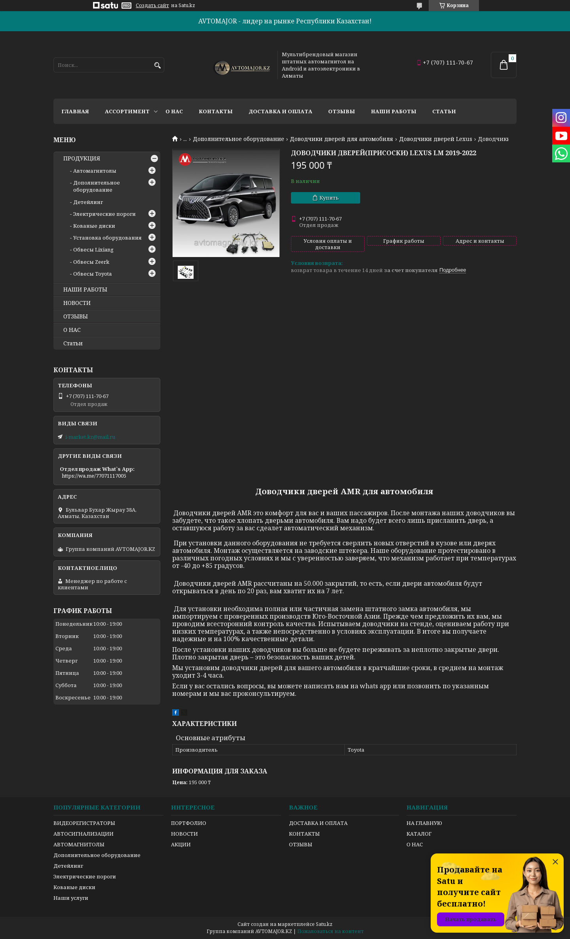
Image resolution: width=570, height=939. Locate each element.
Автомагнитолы (94, 170)
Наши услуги (70, 897)
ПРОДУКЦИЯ (81, 158)
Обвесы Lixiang (93, 249)
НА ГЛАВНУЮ (424, 823)
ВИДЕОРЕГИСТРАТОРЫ (84, 823)
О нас (174, 111)
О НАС (72, 329)
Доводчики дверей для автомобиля (341, 139)
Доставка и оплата (280, 111)
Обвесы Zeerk (91, 261)
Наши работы (393, 111)
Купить (329, 197)
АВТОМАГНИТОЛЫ (78, 844)
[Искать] (157, 65)
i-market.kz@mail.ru (90, 437)
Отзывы (341, 111)
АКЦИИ (181, 844)
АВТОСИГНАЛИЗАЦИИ (83, 833)
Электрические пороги (104, 213)
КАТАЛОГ (419, 833)
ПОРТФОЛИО (188, 823)
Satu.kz (324, 924)
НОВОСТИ (77, 303)
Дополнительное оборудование (238, 139)
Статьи (444, 111)
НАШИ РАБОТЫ (85, 289)
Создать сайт (152, 5)
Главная (75, 111)
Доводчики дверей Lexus (435, 139)
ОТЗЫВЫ (75, 316)
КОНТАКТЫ (304, 833)
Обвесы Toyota (92, 273)
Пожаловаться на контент (330, 931)
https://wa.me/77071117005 (94, 475)
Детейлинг (88, 202)
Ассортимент (127, 111)
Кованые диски (94, 225)
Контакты (216, 111)
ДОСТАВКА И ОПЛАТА (318, 823)
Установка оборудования (107, 237)
